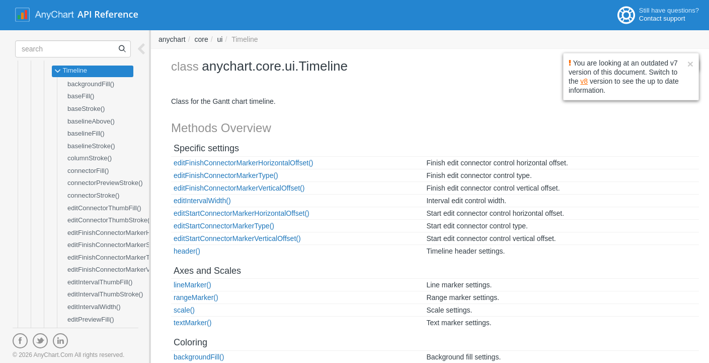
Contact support (662, 18)
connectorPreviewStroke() (105, 183)
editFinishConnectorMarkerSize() (115, 245)
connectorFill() (88, 170)
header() (187, 251)
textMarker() (192, 323)
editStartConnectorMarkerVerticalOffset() (237, 238)
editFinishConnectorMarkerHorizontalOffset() (132, 232)
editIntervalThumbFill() (99, 282)
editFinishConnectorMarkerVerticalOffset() (128, 269)
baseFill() (80, 96)
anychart (172, 39)
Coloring (190, 342)
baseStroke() (86, 108)
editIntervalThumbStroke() (105, 294)
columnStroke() (89, 158)
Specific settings (206, 148)
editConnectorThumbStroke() (109, 220)
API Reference (107, 14)
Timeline (70, 71)
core (201, 39)
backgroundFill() (90, 84)
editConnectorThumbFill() (104, 208)
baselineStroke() (91, 146)
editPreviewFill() (90, 319)
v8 (584, 81)
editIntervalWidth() (93, 307)
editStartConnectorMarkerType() (224, 226)
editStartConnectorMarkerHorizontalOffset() (241, 213)
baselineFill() (86, 133)
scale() (184, 310)
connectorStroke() (93, 195)
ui (220, 39)
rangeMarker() (196, 297)
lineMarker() (192, 285)
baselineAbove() (91, 121)
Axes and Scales (207, 271)
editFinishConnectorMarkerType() (116, 257)
